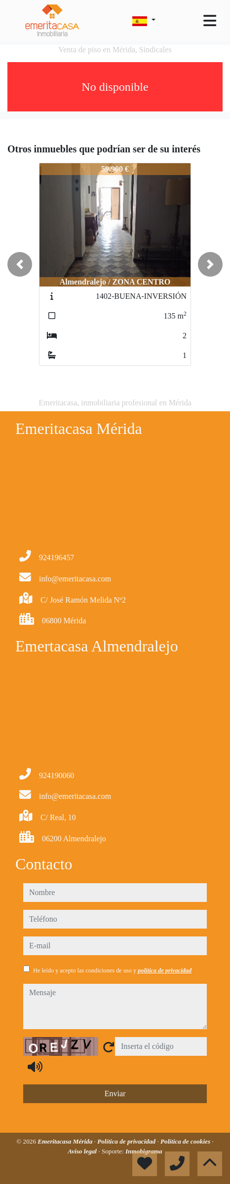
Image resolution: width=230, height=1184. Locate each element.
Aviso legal (83, 1151)
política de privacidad (165, 970)
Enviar (115, 1093)
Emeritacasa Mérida (66, 1141)
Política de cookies (186, 1141)
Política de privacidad (127, 1141)
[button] (19, 264)
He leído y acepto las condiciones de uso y (112, 970)
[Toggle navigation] (209, 20)
